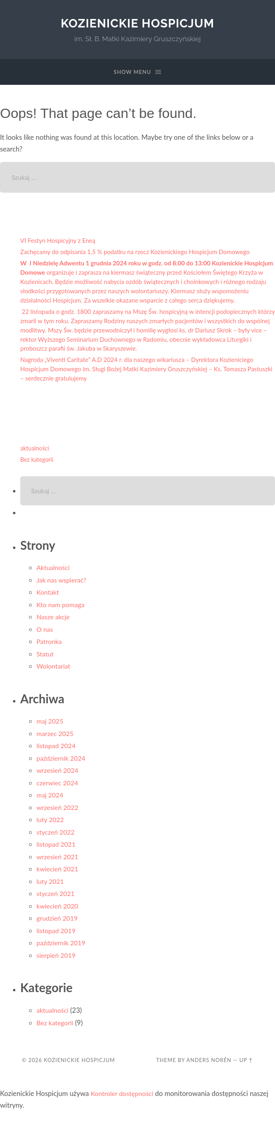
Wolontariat (54, 669)
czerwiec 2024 (58, 785)
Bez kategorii (37, 460)
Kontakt (48, 595)
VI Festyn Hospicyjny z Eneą (58, 242)
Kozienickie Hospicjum (137, 23)
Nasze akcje (54, 619)
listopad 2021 (57, 847)
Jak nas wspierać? (63, 582)
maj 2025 (50, 723)
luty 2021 (51, 884)
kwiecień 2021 (58, 871)
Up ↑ (246, 1063)
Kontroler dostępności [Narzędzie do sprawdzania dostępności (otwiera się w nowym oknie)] (124, 1096)
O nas (45, 632)
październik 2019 (62, 945)
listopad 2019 (57, 933)
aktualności (35, 449)
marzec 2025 (56, 736)
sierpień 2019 (57, 958)
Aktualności (54, 570)
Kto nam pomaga (61, 607)
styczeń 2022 (56, 835)
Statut (45, 656)
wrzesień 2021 (58, 859)
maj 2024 (50, 797)
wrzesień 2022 (58, 810)
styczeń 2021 (56, 896)
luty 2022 (51, 822)
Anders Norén (208, 1063)
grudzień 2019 (58, 921)
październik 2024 (62, 761)
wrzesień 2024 (58, 773)
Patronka (49, 644)
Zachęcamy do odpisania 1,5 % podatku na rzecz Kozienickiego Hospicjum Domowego (137, 253)
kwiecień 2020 (58, 908)
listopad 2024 (57, 748)
